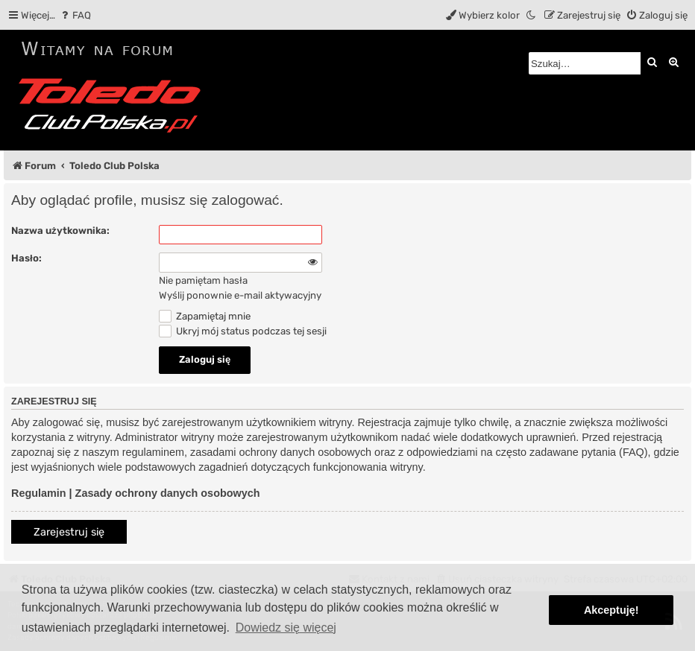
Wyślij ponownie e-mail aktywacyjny (240, 295)
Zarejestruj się (69, 532)
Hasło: (26, 258)
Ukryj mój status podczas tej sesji (243, 331)
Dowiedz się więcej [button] (286, 627)
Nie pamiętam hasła (203, 280)
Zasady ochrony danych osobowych (167, 493)
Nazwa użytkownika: (60, 230)
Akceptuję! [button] (611, 610)
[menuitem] (75, 15)
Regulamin (38, 493)
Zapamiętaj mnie (205, 316)
